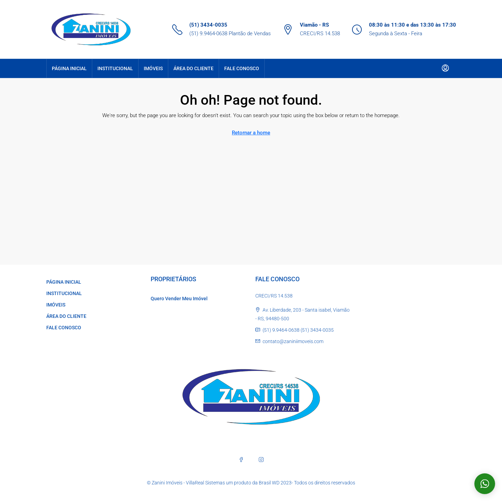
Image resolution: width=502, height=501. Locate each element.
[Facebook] (241, 459)
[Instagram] (261, 459)
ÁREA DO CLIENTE (193, 68)
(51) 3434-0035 (208, 25)
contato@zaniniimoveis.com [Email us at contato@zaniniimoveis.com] (293, 341)
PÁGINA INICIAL (69, 68)
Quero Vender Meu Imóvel (179, 298)
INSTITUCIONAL (115, 68)
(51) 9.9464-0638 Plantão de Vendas (230, 33)
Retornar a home (251, 133)
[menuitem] (445, 68)
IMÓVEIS (153, 68)
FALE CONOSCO (241, 68)
